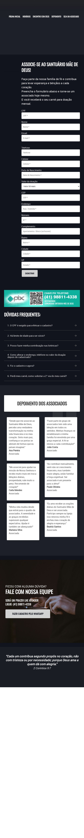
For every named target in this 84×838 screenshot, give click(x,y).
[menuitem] (14, 16)
